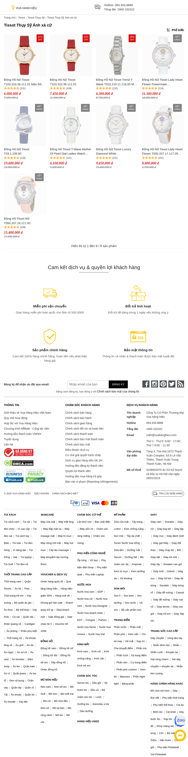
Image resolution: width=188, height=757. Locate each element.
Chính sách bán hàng (78, 412)
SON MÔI (119, 588)
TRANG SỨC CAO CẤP (164, 631)
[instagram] (154, 384)
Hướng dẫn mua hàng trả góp (83, 476)
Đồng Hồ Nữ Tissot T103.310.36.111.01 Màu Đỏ (23, 82)
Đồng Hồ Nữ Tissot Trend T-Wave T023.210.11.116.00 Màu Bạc (116, 82)
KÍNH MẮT (83, 644)
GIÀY (154, 514)
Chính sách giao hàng (78, 423)
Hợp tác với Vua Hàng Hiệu (21, 423)
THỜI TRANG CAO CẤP (18, 574)
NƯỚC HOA (84, 584)
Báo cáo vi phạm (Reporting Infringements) (91, 481)
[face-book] (145, 384)
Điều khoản (41, 493)
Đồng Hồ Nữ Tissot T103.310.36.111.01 (63, 82)
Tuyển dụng (11, 439)
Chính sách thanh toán (79, 433)
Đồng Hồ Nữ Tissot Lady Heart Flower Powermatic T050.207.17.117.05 (162, 82)
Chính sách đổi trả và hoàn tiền (84, 428)
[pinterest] (163, 384)
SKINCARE (47, 514)
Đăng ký (118, 384)
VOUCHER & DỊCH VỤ (54, 574)
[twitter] (171, 384)
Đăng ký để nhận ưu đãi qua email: (26, 384)
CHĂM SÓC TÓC (87, 675)
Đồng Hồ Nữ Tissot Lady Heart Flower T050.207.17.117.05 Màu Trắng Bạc (162, 152)
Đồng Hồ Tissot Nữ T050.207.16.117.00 (17, 221)
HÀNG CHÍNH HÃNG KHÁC (167, 683)
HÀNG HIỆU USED (88, 721)
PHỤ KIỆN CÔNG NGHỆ (91, 553)
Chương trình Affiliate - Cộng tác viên (26, 428)
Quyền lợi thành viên (78, 471)
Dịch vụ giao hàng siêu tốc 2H (83, 460)
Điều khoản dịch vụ (77, 449)
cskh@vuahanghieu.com (161, 435)
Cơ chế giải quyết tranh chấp (83, 455)
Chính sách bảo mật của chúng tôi (118, 391)
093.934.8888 (124, 5)
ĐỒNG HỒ (47, 641)
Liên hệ (8, 444)
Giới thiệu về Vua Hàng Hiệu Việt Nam (27, 412)
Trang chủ (10, 17)
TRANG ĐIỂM (122, 620)
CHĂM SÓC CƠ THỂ (89, 514)
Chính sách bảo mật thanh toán (84, 439)
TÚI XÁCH (10, 514)
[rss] (180, 384)
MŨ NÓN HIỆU (49, 679)
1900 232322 (126, 9)
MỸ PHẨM (119, 514)
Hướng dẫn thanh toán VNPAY (22, 433)
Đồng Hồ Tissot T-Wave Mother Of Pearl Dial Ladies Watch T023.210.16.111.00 (70, 152)
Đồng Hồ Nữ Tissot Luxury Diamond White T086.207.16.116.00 (113, 152)
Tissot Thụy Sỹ (36, 17)
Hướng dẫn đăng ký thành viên (84, 465)
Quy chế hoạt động (15, 418)
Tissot (21, 17)
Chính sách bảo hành (78, 418)
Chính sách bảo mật (77, 444)
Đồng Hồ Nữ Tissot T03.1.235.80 (16, 151)
